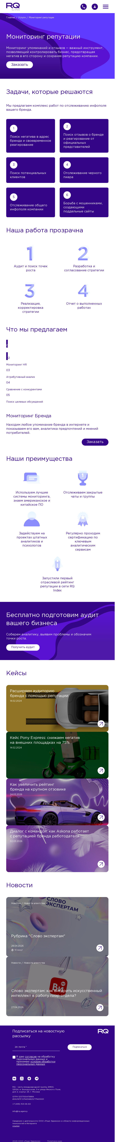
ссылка (15, 1126)
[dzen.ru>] (29, 1078)
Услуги (22, 18)
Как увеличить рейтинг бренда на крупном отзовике (38, 787)
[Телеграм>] (37, 1078)
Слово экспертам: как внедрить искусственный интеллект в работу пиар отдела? (56, 993)
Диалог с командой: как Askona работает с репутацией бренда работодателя (49, 834)
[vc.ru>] (22, 1078)
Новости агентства (34, 903)
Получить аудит (23, 647)
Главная (10, 18)
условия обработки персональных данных (35, 1063)
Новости (16, 903)
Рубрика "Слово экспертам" (38, 936)
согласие (31, 1057)
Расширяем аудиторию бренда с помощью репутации (39, 693)
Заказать (19, 64)
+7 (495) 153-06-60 (21, 1104)
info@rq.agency (20, 1111)
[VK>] (14, 1078)
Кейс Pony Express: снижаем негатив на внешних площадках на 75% (45, 740)
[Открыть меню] (105, 7)
